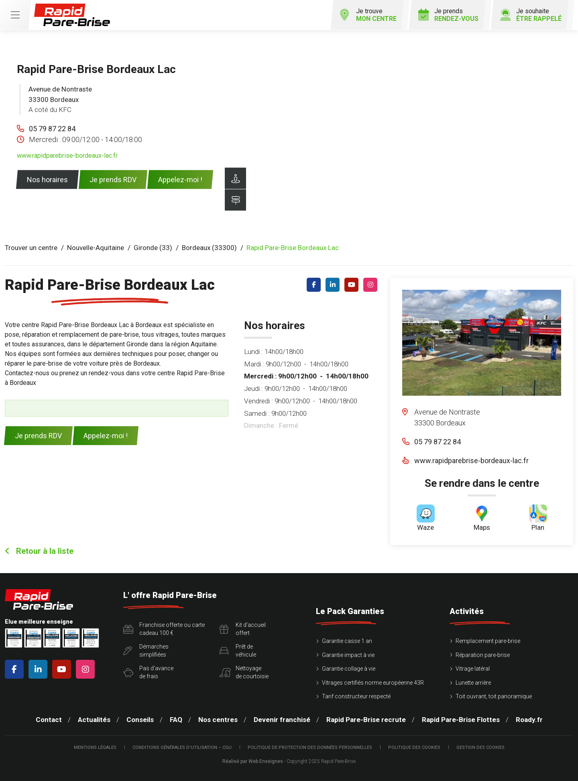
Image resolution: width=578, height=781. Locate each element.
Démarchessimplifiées (146, 650)
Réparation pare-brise (483, 655)
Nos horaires (47, 179)
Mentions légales (95, 747)
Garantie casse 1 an (347, 641)
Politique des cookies (414, 747)
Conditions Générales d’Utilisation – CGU (182, 747)
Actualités (94, 720)
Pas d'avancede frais (148, 672)
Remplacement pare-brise (488, 641)
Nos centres (218, 720)
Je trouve (368, 14)
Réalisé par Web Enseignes (252, 761)
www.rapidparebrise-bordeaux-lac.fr (67, 155)
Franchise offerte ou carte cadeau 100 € (164, 629)
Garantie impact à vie (348, 655)
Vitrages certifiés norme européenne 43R (373, 682)
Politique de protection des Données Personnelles (310, 747)
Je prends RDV (113, 179)
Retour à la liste (39, 551)
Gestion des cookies (480, 747)
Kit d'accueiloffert (243, 629)
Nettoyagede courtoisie (244, 672)
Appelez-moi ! (180, 179)
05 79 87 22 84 (52, 128)
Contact (49, 720)
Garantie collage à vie (348, 668)
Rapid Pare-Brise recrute (366, 720)
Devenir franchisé (282, 720)
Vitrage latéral (473, 668)
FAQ (176, 720)
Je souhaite (531, 14)
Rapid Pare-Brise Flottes (461, 720)
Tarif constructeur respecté (356, 696)
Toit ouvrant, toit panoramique (494, 696)
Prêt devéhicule (238, 650)
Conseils (140, 720)
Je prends (448, 14)
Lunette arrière (473, 682)
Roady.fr (529, 720)
